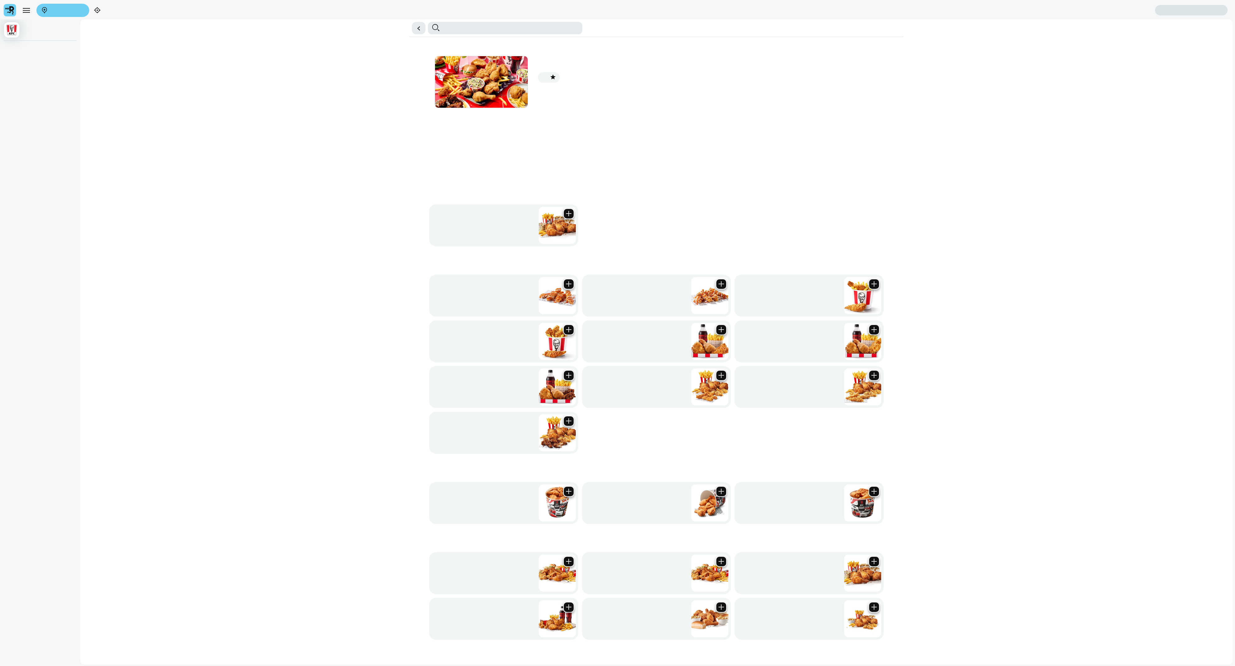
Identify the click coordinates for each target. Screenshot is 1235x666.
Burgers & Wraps (205, 71)
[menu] (21, 17)
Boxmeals (113, 71)
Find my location (52, 21)
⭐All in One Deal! (22, 71)
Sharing (95, 71)
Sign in (65, 28)
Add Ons (263, 71)
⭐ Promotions (57, 71)
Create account (19, 28)
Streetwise (177, 71)
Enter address (18, 21)
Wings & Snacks (151, 71)
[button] (617, 53)
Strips (128, 71)
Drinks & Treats (238, 71)
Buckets (80, 71)
